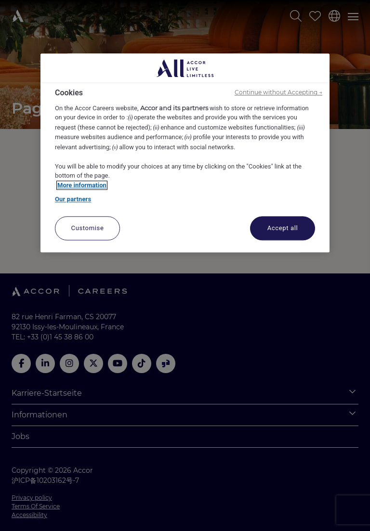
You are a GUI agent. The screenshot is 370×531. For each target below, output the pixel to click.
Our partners (73, 199)
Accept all (282, 228)
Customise (87, 228)
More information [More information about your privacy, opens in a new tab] (81, 185)
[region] (185, 153)
